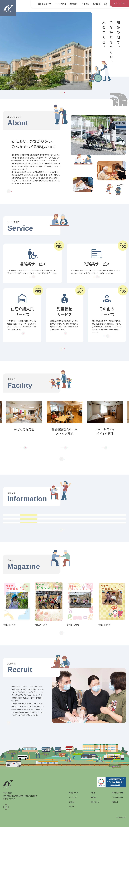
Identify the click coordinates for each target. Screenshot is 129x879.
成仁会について (74, 859)
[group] (46, 51)
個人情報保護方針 (118, 859)
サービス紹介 (73, 864)
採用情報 (93, 864)
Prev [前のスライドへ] (3, 449)
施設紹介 (72, 868)
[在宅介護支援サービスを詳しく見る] (22, 350)
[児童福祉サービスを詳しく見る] (64, 350)
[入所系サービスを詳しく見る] (96, 290)
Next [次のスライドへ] (126, 449)
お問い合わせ (95, 868)
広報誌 (93, 859)
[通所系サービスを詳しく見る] (32, 290)
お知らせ (71, 873)
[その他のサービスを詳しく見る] (107, 353)
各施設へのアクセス (9, 865)
